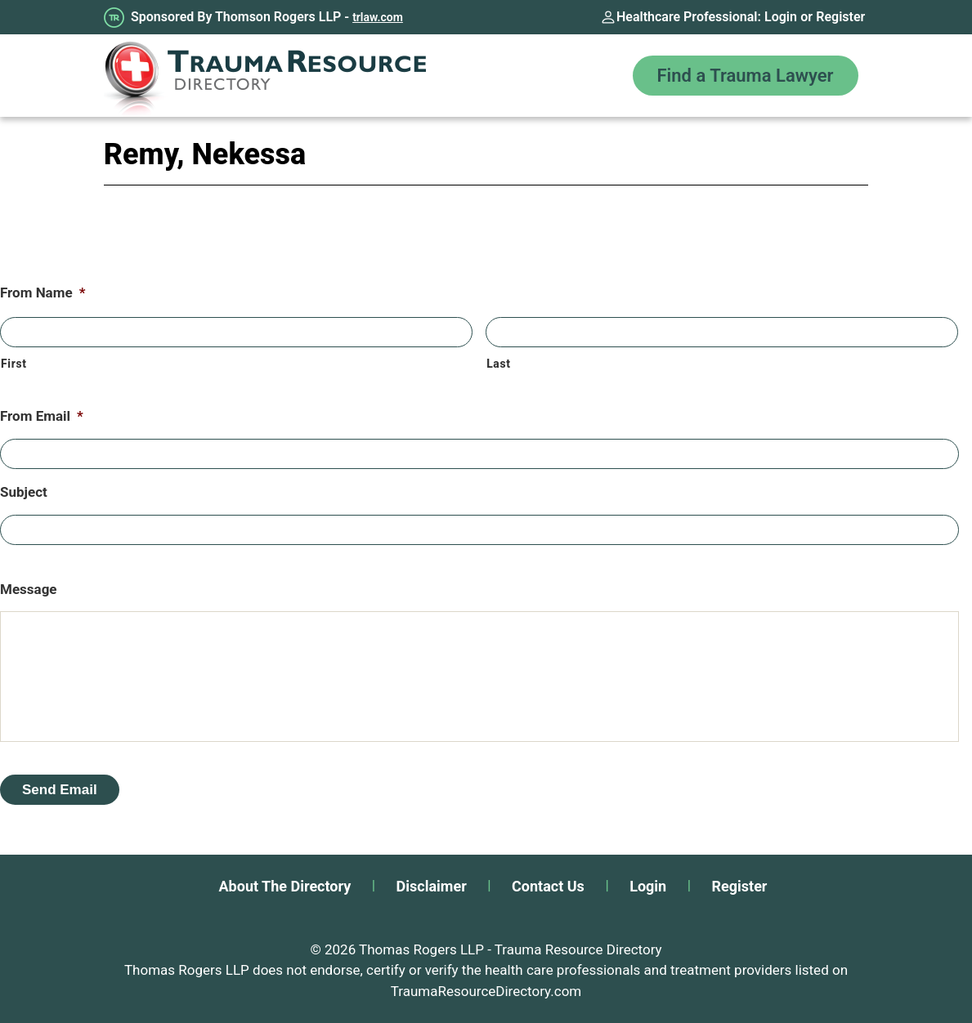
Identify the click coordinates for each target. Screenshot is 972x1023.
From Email (41, 416)
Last (498, 363)
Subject (23, 492)
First (14, 363)
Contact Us (548, 886)
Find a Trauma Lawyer (745, 75)
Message (28, 589)
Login (780, 17)
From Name (42, 292)
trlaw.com (377, 17)
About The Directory (285, 886)
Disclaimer (431, 886)
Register (840, 17)
